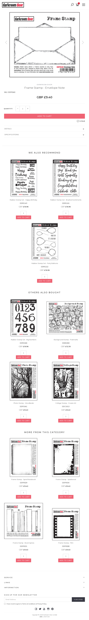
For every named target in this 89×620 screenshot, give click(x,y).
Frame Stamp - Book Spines (23, 543)
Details (8, 129)
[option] (44, 45)
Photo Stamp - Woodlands (24, 403)
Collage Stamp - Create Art (65, 403)
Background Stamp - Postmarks (66, 340)
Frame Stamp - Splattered (66, 479)
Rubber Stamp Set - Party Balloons (45, 263)
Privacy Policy (41, 604)
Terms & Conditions (29, 604)
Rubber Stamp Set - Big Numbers (23, 340)
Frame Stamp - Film (65, 543)
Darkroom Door (44, 84)
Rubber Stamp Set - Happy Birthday (23, 200)
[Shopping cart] (77, 5)
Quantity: (8, 108)
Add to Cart (44, 116)
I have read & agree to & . (25, 604)
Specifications (11, 134)
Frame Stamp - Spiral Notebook (23, 479)
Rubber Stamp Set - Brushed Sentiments (65, 200)
